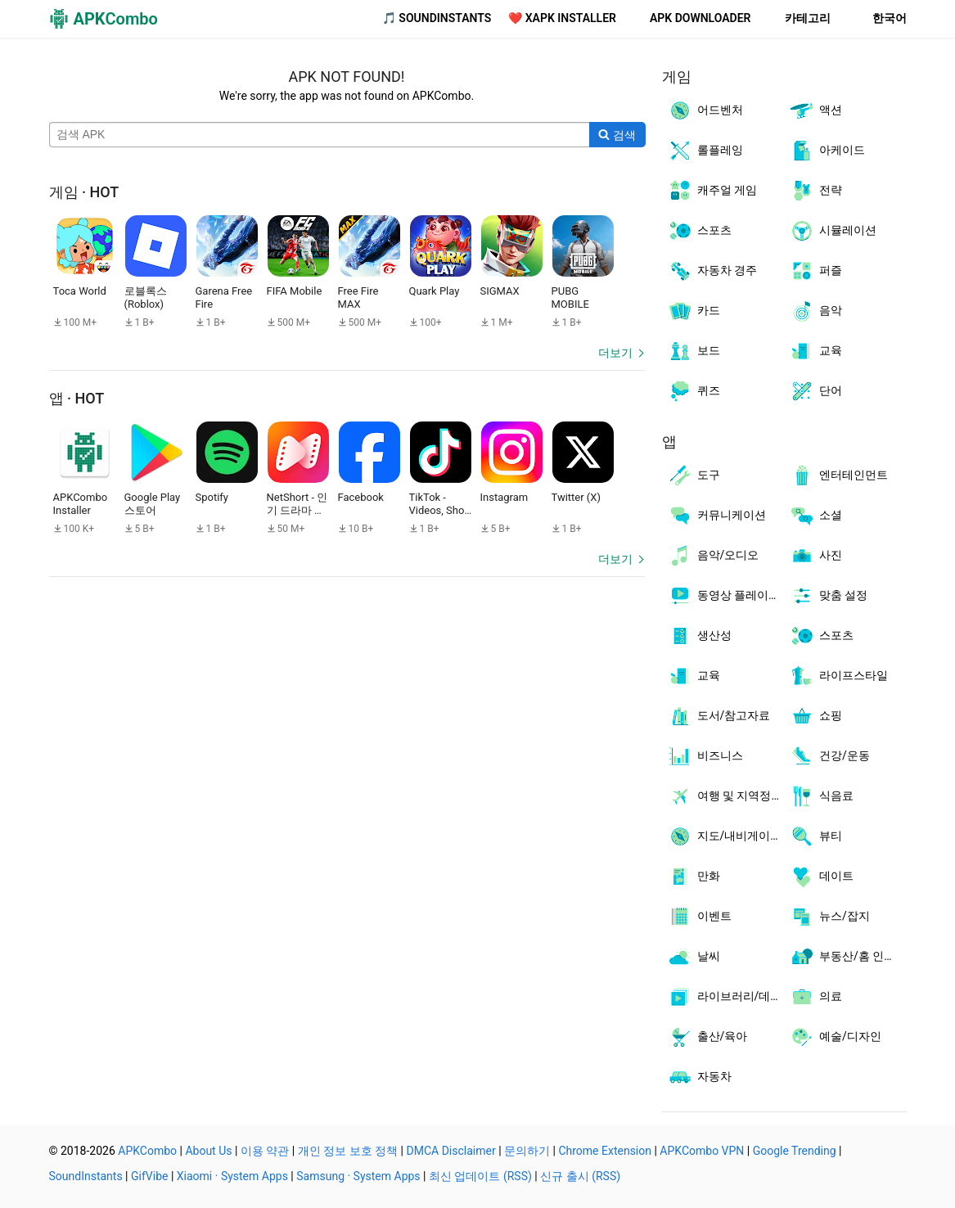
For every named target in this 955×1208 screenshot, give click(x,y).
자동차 (699, 1077)
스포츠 (699, 231)
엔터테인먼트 (838, 475)
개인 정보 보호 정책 (348, 1150)
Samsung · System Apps (358, 1176)
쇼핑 (815, 716)
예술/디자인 (835, 1037)
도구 (693, 475)
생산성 (699, 636)
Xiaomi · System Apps (232, 1176)
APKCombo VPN (702, 1150)
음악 (815, 311)
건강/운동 (829, 756)
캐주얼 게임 (712, 191)
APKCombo (147, 1150)
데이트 (821, 876)
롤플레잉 (705, 150)
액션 (815, 110)
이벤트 (699, 917)
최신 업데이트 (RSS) (480, 1176)
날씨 (693, 957)
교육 (815, 351)
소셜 (815, 516)
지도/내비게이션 (724, 836)
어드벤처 (705, 110)
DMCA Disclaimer (451, 1150)
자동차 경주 (712, 271)
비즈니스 (705, 756)
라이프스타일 (838, 676)
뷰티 (815, 836)
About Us (208, 1150)
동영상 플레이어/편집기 (726, 596)
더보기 (615, 352)
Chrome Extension (604, 1150)
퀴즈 (693, 391)
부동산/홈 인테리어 (848, 957)
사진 (815, 556)
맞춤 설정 (828, 596)
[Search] (617, 135)
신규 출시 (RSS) (580, 1176)
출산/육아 (707, 1037)
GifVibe (149, 1176)
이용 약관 (265, 1150)
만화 (693, 876)
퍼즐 (815, 271)
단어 (815, 391)
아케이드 (827, 150)
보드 (693, 351)
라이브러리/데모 (724, 997)
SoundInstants (86, 1176)
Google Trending (794, 1150)
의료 (815, 997)
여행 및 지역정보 (725, 796)
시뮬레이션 (832, 231)
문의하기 (527, 1150)
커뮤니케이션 (716, 516)
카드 (693, 311)
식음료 (821, 796)
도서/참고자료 (719, 716)
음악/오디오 (713, 556)
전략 (815, 191)
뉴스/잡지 (829, 917)
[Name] (319, 135)
